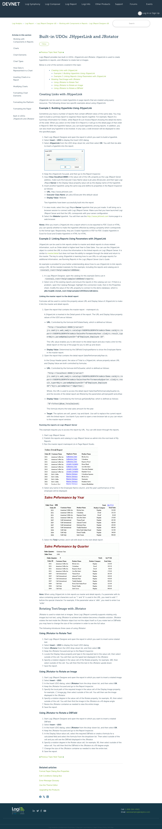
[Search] (131, 23)
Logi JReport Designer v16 (46, 23)
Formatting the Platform (23, 102)
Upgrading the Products (49, 788)
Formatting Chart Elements (20, 94)
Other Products (102, 4)
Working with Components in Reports (23, 40)
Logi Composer (52, 4)
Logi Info (86, 4)
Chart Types (18, 61)
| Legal (94, 826)
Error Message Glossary (49, 779)
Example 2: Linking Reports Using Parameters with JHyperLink (80, 76)
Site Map (110, 826)
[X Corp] (44, 795)
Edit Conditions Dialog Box (50, 774)
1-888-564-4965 (132, 808)
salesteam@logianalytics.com (138, 810)
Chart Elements (19, 55)
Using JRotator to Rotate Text (66, 82)
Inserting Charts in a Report (21, 78)
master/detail (53, 253)
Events (149, 4)
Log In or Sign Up (149, 13)
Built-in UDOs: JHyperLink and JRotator (23, 117)
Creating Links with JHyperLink (64, 70)
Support (119, 4)
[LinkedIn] (47, 795)
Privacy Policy (102, 826)
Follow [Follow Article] (44, 44)
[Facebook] (40, 795)
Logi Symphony (32, 4)
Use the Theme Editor (48, 784)
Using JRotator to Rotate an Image (68, 85)
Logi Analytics (17, 23)
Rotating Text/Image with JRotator (65, 79)
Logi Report (71, 4)
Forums (133, 4)
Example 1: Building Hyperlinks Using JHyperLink (74, 73)
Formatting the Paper (22, 109)
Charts (16, 48)
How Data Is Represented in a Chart (23, 69)
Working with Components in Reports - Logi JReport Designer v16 (84, 23)
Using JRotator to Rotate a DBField (68, 88)
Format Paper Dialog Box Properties (54, 770)
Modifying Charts (20, 86)
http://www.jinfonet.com (97, 216)
